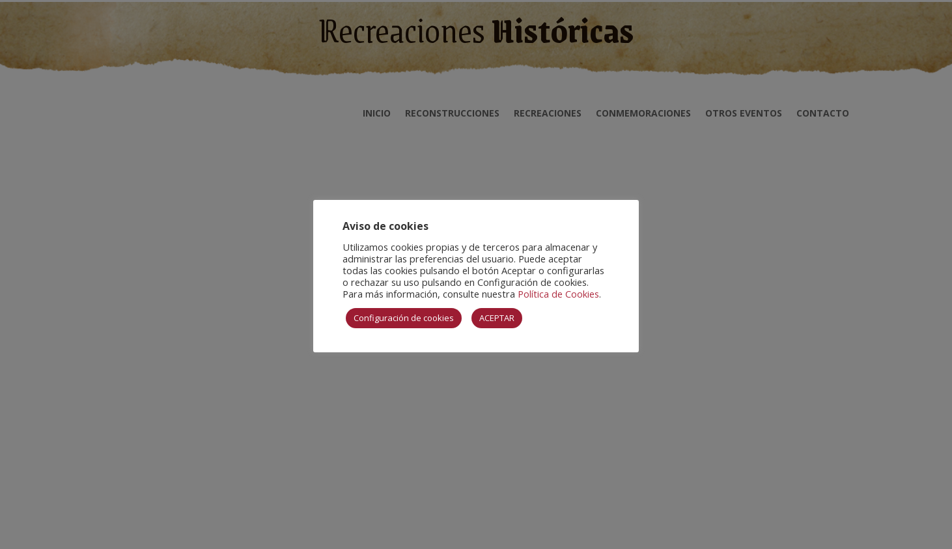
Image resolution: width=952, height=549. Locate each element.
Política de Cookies (558, 293)
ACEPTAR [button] (496, 318)
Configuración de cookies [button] (404, 318)
